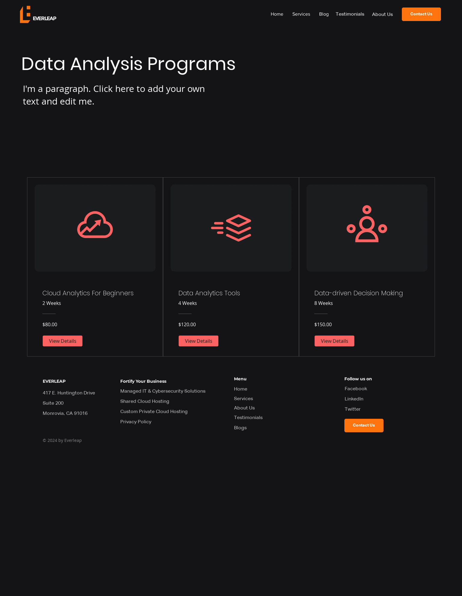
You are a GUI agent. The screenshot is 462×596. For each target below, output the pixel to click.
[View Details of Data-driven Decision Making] (334, 341)
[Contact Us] (421, 14)
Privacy (135, 422)
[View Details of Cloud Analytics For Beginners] (62, 341)
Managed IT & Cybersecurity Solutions (162, 391)
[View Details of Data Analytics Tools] (198, 341)
